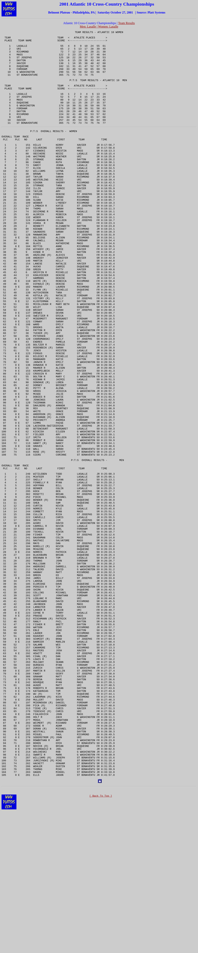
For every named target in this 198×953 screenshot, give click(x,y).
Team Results (126, 23)
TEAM (78, 32)
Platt (151, 12)
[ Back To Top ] (100, 940)
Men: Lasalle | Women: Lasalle (99, 26)
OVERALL (46, 148)
